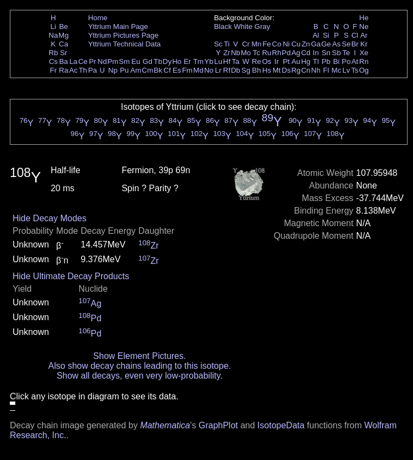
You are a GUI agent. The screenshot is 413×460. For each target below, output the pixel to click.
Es (177, 70)
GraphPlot (218, 425)
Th (83, 70)
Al (315, 35)
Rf (226, 70)
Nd (102, 61)
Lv (346, 70)
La (73, 61)
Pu (124, 70)
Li (53, 26)
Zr (227, 53)
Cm (148, 70)
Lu (218, 61)
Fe (266, 44)
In (316, 53)
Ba (63, 61)
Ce (82, 61)
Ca (63, 44)
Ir (276, 61)
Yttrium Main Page (118, 26)
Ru (267, 53)
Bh (256, 70)
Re (256, 61)
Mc (336, 70)
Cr (246, 44)
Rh (276, 53)
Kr (363, 44)
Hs (266, 70)
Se (346, 44)
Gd (147, 61)
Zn (306, 44)
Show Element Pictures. (139, 356)
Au (295, 61)
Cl (354, 35)
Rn (364, 61)
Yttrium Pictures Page (123, 35)
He (364, 18)
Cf (166, 70)
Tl (316, 61)
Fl (326, 70)
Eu (135, 61)
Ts (354, 70)
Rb (53, 53)
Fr (53, 70)
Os (267, 61)
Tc (256, 53)
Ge (326, 44)
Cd (305, 53)
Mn (256, 44)
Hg (305, 61)
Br (354, 44)
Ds (286, 70)
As (336, 44)
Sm (124, 61)
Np (112, 70)
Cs (53, 61)
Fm (187, 70)
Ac (73, 70)
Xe (363, 53)
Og (364, 70)
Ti (227, 44)
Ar (363, 35)
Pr (92, 61)
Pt (286, 61)
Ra (63, 70)
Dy (167, 61)
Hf (226, 61)
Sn (326, 53)
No (209, 70)
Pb (326, 61)
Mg (63, 35)
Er (187, 61)
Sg (245, 70)
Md (198, 70)
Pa (92, 70)
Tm (198, 61)
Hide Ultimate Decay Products (71, 276)
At (354, 61)
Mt (277, 70)
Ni (286, 44)
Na (53, 35)
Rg (295, 70)
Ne (364, 26)
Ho (176, 61)
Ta (235, 61)
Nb (235, 53)
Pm (113, 61)
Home (98, 18)
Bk (158, 70)
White (243, 26)
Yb (208, 61)
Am (136, 70)
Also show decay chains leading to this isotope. (139, 365)
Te (346, 53)
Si (326, 35)
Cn (305, 70)
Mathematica (165, 425)
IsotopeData (280, 425)
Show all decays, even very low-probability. (140, 375)
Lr (218, 70)
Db (235, 70)
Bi (336, 61)
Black (223, 26)
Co (276, 44)
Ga (316, 44)
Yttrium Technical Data (124, 44)
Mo (246, 53)
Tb (158, 61)
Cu (295, 44)
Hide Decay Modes (49, 218)
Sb (336, 53)
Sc (218, 44)
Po (346, 61)
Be (63, 26)
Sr (63, 53)
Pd (286, 53)
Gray (262, 26)
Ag (295, 53)
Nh (316, 70)
